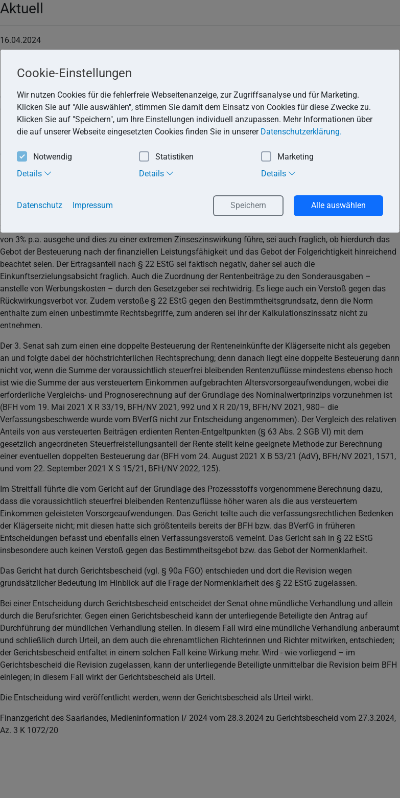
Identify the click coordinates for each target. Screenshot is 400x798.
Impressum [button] (93, 205)
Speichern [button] (248, 205)
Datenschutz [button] (39, 205)
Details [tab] (34, 173)
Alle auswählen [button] (338, 205)
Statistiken (166, 157)
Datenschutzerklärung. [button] (301, 131)
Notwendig (44, 157)
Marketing (287, 157)
